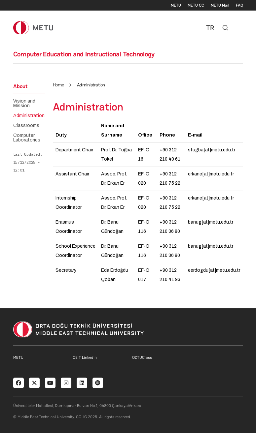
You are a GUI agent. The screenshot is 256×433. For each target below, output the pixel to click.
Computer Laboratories (26, 137)
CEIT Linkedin (85, 357)
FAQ (239, 5)
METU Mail (220, 5)
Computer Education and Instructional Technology (84, 54)
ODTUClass (142, 357)
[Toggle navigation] (240, 27)
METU (176, 5)
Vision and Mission (24, 103)
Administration (29, 115)
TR (210, 27)
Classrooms (26, 125)
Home (58, 85)
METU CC (196, 5)
